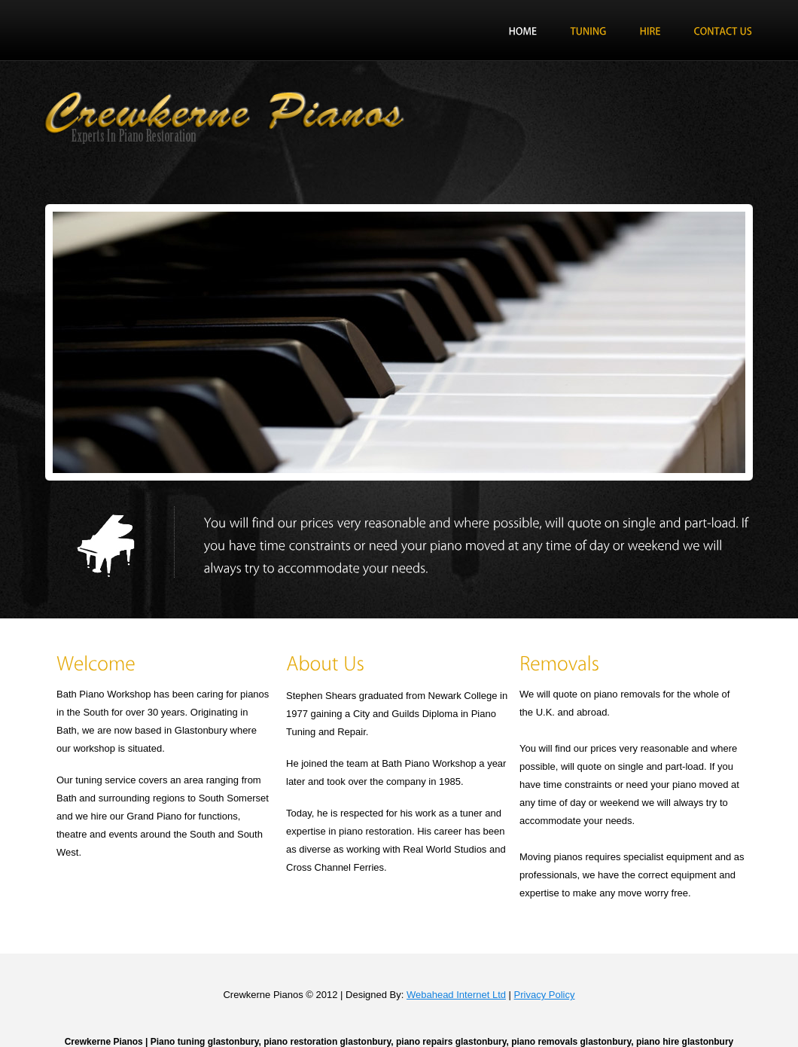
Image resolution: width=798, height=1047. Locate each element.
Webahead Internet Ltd (456, 994)
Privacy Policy (544, 994)
